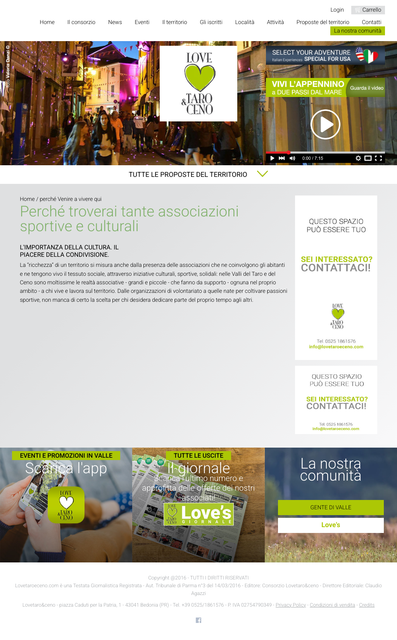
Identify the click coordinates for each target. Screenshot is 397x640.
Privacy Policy (291, 605)
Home (47, 22)
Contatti (371, 22)
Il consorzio (81, 22)
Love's (330, 525)
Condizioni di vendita (332, 605)
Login (337, 10)
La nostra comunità (357, 31)
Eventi (142, 22)
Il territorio (174, 22)
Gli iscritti (211, 22)
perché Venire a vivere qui (71, 199)
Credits (367, 605)
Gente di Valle (330, 507)
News (115, 22)
